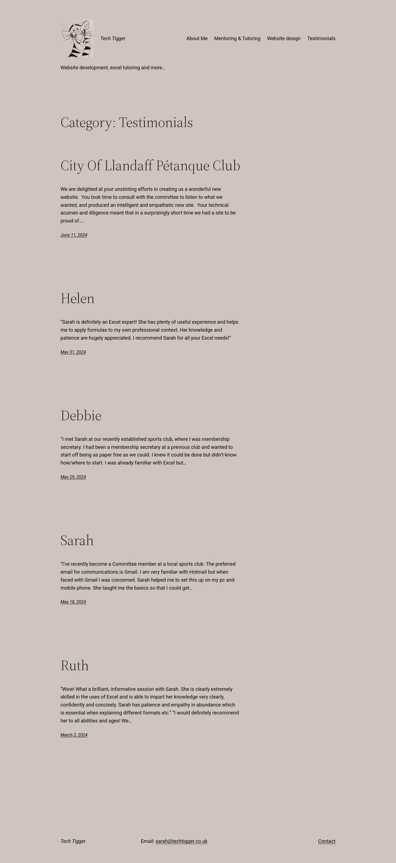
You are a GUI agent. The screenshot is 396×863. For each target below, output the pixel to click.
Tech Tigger (112, 38)
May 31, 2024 (73, 352)
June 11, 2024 (74, 235)
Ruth (75, 665)
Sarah (77, 540)
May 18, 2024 (73, 601)
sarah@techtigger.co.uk (182, 841)
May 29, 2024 (73, 477)
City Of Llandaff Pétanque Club (150, 165)
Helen (78, 298)
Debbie (81, 415)
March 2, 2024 (74, 735)
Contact (327, 841)
